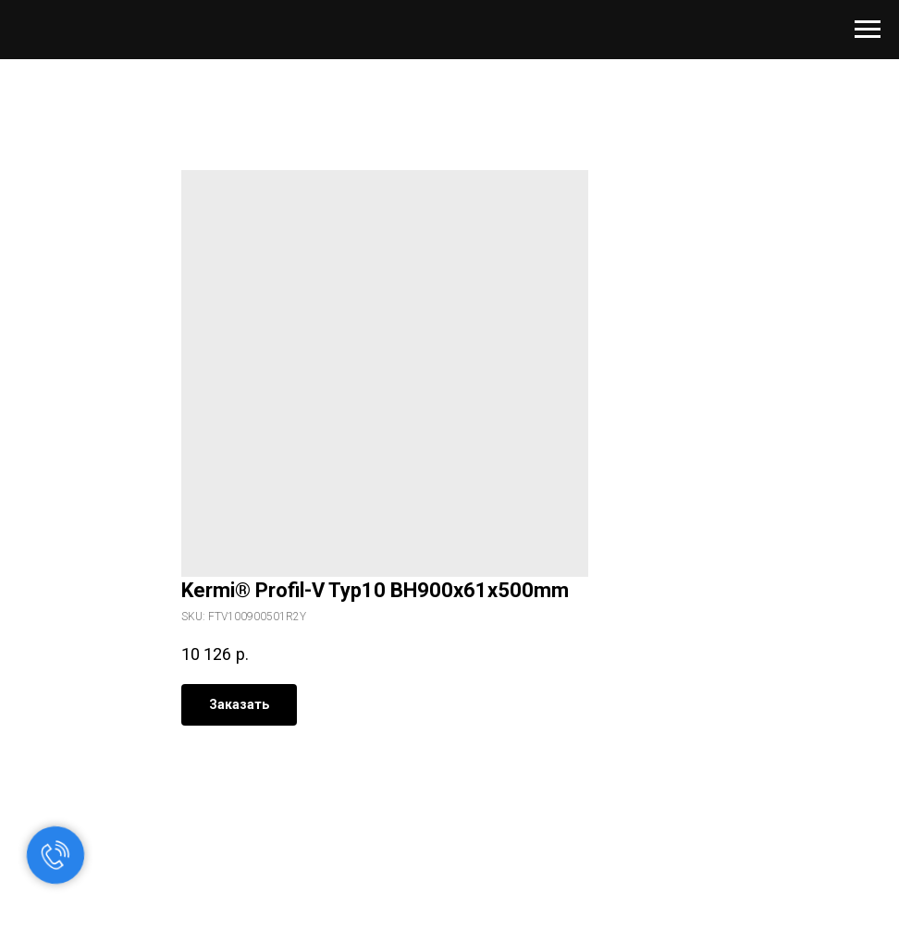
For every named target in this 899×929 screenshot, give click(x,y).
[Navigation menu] (868, 29)
